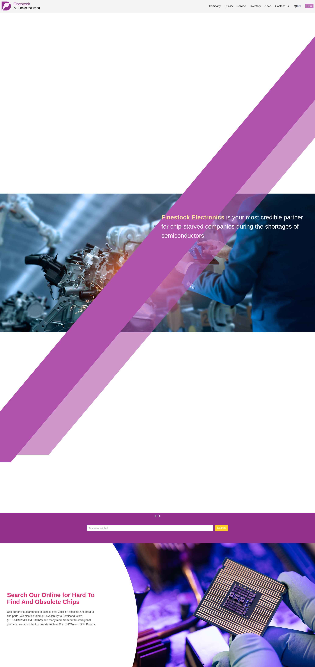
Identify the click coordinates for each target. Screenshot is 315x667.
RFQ (309, 6)
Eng (297, 6)
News (268, 6)
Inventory (255, 6)
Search (221, 527)
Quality (229, 6)
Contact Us (282, 6)
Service (241, 6)
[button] (156, 515)
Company (215, 6)
